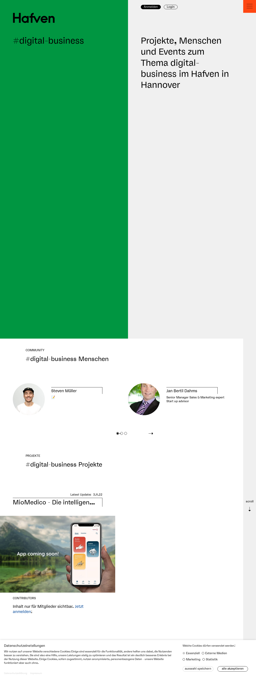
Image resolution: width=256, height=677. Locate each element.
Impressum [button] (36, 673)
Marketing (193, 659)
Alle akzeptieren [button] (233, 668)
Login (171, 7)
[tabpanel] (57, 399)
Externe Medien (216, 653)
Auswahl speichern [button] (198, 668)
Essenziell (193, 653)
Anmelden (151, 7)
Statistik (212, 659)
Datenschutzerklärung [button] (15, 673)
